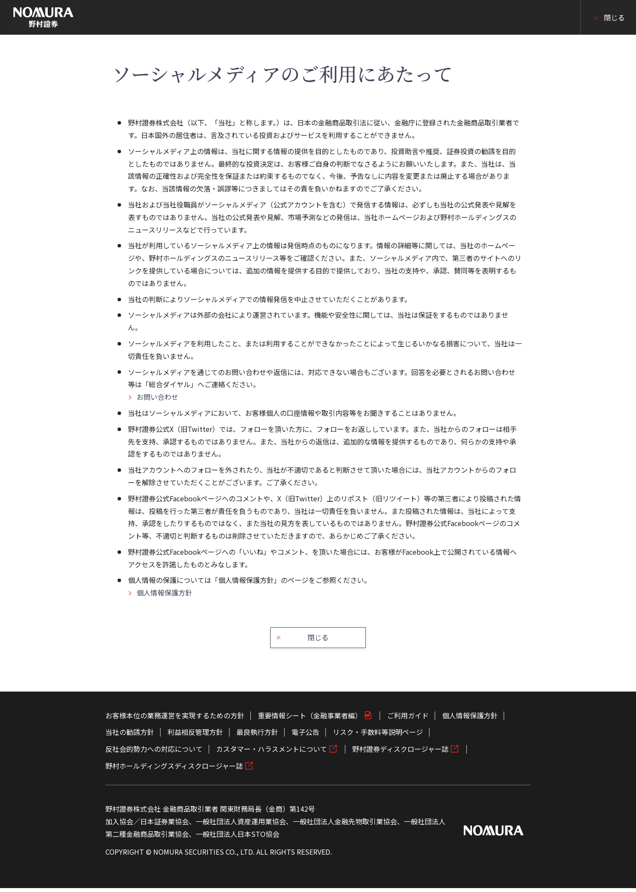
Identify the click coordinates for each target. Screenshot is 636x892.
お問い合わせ (157, 397)
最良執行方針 (257, 736)
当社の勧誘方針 (129, 736)
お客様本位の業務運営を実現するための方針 (174, 719)
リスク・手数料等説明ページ (378, 736)
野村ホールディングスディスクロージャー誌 (174, 769)
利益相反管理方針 (195, 736)
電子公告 (305, 736)
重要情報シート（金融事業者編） (310, 719)
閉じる (614, 17)
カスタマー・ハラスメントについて (271, 752)
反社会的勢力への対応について (154, 752)
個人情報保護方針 (164, 592)
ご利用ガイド (408, 719)
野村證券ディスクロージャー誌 (400, 752)
